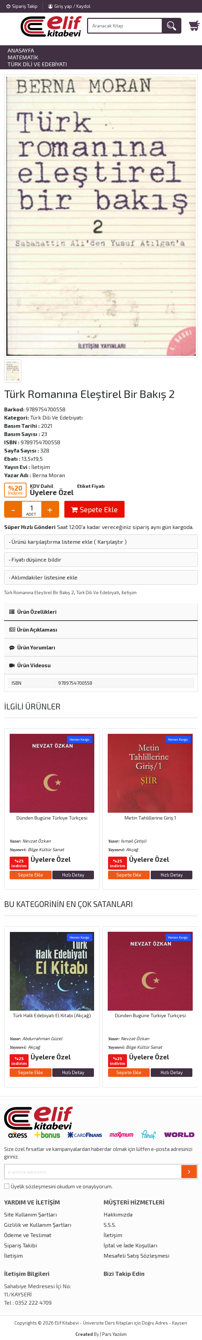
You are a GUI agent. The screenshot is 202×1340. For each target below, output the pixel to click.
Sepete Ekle (94, 509)
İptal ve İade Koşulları (130, 1245)
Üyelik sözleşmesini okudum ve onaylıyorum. (62, 1186)
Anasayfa (21, 50)
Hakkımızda (118, 1214)
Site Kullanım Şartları (30, 1214)
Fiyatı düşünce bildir (34, 559)
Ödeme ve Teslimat (27, 1235)
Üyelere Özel (52, 492)
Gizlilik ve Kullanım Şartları (37, 1224)
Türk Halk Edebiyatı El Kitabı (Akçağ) (52, 1015)
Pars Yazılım (114, 1334)
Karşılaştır (110, 541)
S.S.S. (110, 1224)
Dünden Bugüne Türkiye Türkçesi (52, 818)
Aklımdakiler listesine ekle (42, 577)
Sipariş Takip (22, 6)
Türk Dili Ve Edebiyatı (37, 64)
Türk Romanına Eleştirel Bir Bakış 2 (39, 592)
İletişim (129, 592)
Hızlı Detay (73, 875)
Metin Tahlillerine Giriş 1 (150, 818)
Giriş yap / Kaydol (69, 6)
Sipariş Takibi (20, 1245)
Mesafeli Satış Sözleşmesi (136, 1255)
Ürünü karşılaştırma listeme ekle (50, 541)
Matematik (23, 57)
